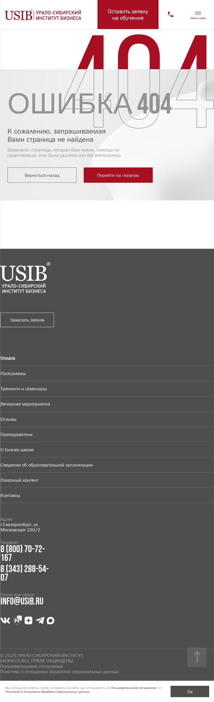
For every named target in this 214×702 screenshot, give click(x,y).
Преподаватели (16, 434)
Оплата (7, 358)
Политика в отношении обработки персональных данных (59, 671)
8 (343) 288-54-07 (24, 573)
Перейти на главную (113, 175)
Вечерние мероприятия (25, 404)
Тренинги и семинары (23, 388)
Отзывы (8, 419)
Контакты (10, 495)
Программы (13, 373)
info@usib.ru (21, 601)
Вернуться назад (40, 175)
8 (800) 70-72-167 (22, 553)
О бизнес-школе (17, 449)
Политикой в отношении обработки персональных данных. (47, 692)
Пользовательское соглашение (31, 666)
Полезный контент (19, 480)
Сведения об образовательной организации (46, 465)
